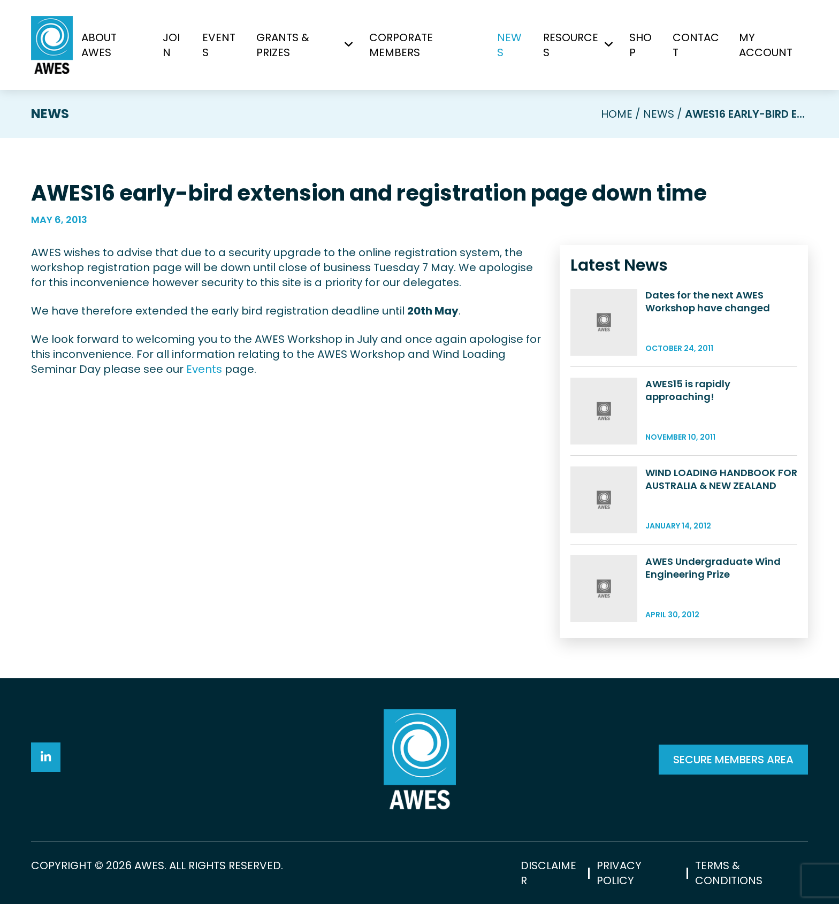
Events (218, 45)
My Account (765, 45)
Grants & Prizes (282, 45)
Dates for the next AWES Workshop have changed (707, 301)
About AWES (99, 45)
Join (171, 45)
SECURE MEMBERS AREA (733, 759)
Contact (696, 45)
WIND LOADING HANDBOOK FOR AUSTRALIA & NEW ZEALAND (721, 479)
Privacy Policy (619, 873)
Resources (570, 45)
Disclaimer (548, 873)
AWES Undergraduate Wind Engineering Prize (713, 568)
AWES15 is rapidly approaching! (687, 390)
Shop (640, 45)
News (509, 45)
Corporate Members (401, 45)
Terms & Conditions (728, 873)
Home (616, 113)
